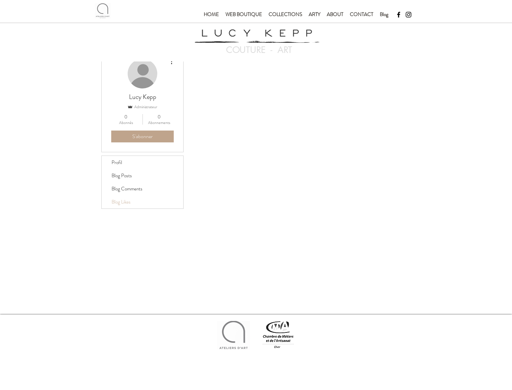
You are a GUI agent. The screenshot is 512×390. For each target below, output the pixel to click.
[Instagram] (408, 14)
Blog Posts (122, 175)
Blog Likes (121, 202)
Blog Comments (127, 188)
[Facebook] (398, 14)
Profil (117, 162)
